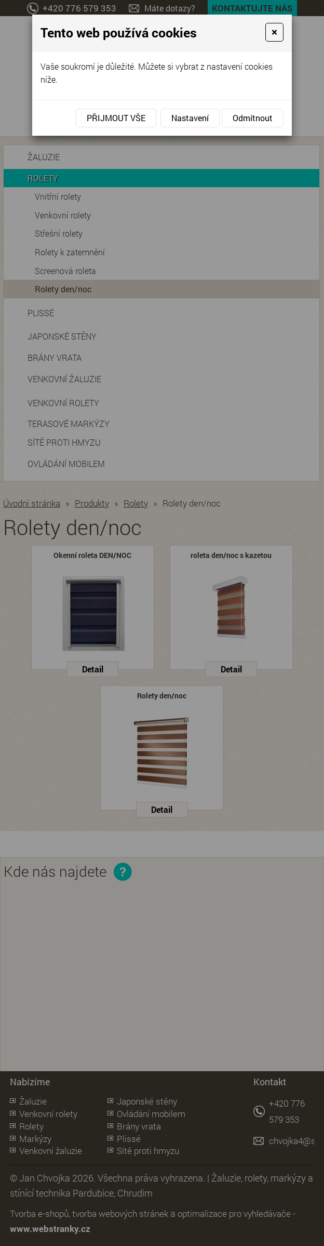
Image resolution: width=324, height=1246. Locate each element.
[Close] (274, 32)
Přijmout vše (116, 117)
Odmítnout (253, 117)
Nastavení (190, 117)
